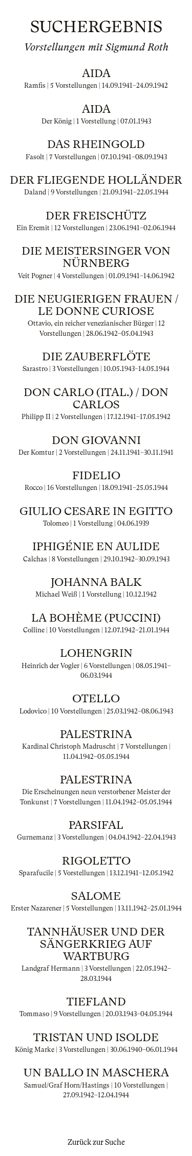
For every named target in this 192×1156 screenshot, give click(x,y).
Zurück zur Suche (96, 1142)
